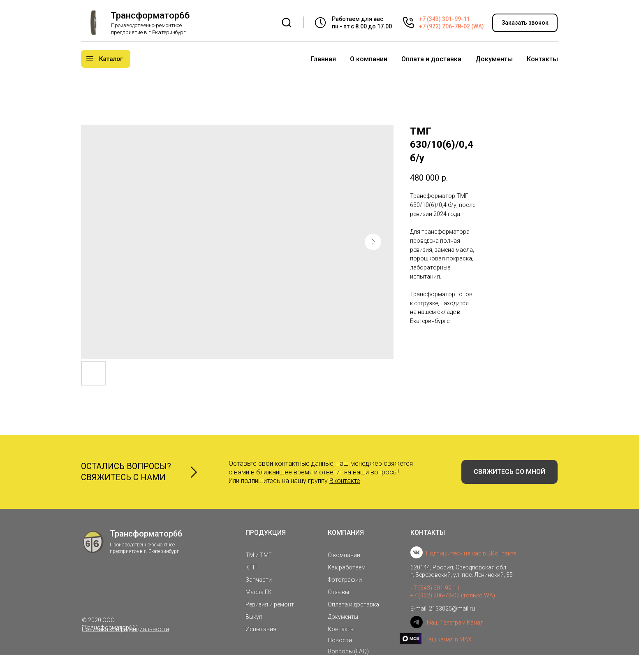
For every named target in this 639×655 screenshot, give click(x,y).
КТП (251, 567)
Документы (494, 59)
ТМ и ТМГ (258, 555)
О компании (368, 59)
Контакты (542, 59)
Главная (323, 59)
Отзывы (338, 592)
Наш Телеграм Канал (455, 622)
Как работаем (347, 567)
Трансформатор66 (150, 15)
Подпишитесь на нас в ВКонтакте (471, 553)
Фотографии (345, 579)
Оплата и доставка (431, 59)
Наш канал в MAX (448, 639)
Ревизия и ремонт (269, 604)
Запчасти (258, 579)
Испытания (260, 629)
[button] (525, 23)
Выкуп (253, 616)
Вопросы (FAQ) (348, 651)
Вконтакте (344, 481)
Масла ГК (258, 592)
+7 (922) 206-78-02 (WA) (451, 26)
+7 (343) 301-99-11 (444, 19)
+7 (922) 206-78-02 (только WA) (452, 595)
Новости (340, 640)
